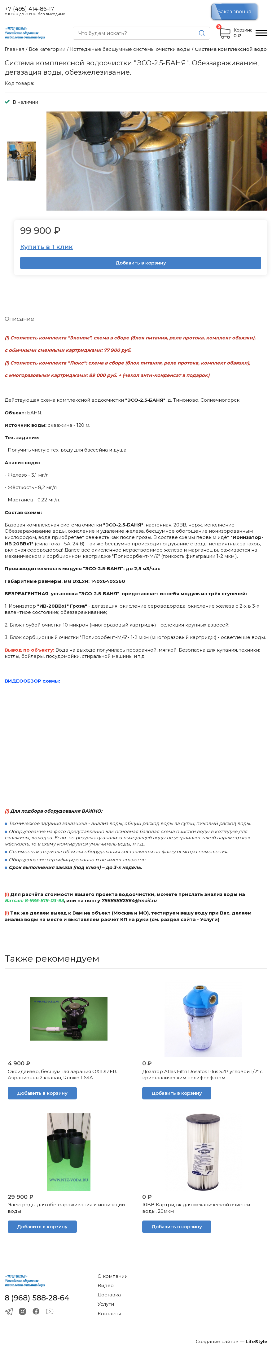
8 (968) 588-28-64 (37, 1298)
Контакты (109, 1314)
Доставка (109, 1295)
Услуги (106, 1304)
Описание (19, 319)
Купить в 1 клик (46, 247)
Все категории (47, 49)
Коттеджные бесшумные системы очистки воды (130, 49)
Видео (106, 1285)
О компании (113, 1276)
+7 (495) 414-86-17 (29, 9)
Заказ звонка (234, 12)
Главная (14, 49)
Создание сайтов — (231, 1341)
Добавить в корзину (141, 263)
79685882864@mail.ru (128, 900)
